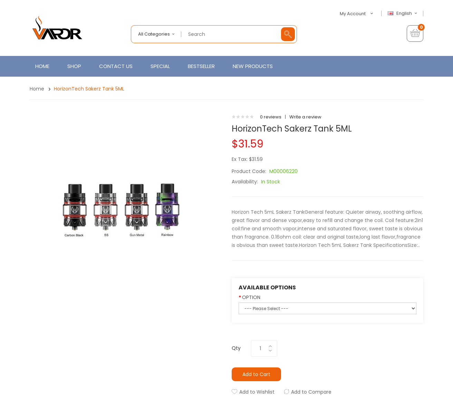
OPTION (251, 297)
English (403, 13)
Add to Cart (256, 374)
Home (37, 88)
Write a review (305, 117)
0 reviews (270, 117)
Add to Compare (311, 391)
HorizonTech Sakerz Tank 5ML (89, 88)
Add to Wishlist (256, 391)
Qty (236, 348)
